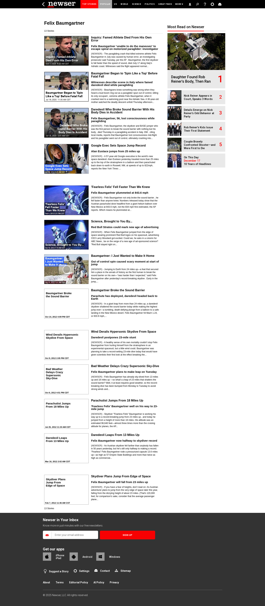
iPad (58, 558)
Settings (84, 571)
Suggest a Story (58, 571)
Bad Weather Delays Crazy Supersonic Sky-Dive (125, 366)
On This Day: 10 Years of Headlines (197, 161)
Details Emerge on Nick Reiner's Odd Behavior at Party (199, 113)
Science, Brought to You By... (111, 221)
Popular (105, 4)
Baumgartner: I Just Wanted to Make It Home (122, 255)
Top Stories (89, 4)
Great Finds (165, 4)
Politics (150, 4)
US (115, 4)
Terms (60, 582)
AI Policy (98, 582)
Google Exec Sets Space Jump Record (118, 145)
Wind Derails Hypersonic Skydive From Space (123, 331)
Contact (105, 570)
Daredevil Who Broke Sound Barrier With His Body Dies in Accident (122, 111)
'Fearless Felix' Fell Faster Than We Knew (120, 187)
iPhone (60, 555)
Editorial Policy (78, 582)
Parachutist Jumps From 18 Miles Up (117, 400)
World (124, 4)
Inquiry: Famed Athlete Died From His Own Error (121, 39)
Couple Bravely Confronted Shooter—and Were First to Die (199, 145)
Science (136, 4)
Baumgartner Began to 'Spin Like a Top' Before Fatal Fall (124, 75)
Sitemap (126, 570)
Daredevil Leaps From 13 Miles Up (115, 434)
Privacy (114, 582)
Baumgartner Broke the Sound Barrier (118, 290)
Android (87, 556)
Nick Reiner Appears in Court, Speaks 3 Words (198, 97)
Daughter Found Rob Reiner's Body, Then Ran (191, 79)
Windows (114, 556)
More (178, 4)
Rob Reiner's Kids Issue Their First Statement (198, 129)
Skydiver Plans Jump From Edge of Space (121, 476)
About (46, 582)
